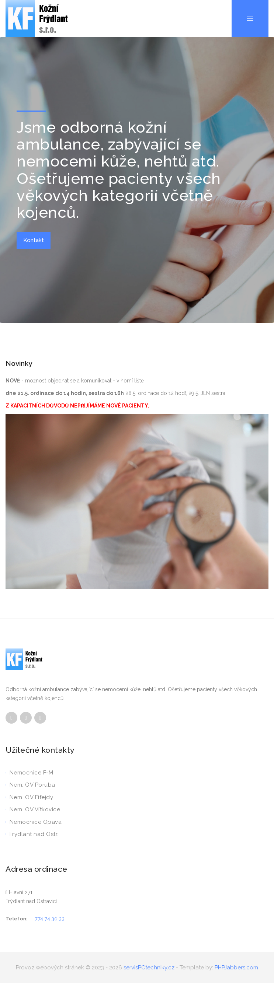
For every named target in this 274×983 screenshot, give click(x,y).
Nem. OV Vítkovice (33, 809)
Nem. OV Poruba (30, 784)
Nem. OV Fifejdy (29, 797)
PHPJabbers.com (236, 967)
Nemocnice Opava (34, 822)
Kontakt (33, 240)
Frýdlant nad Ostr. (32, 834)
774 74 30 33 (50, 918)
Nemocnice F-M (29, 772)
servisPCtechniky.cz (149, 967)
